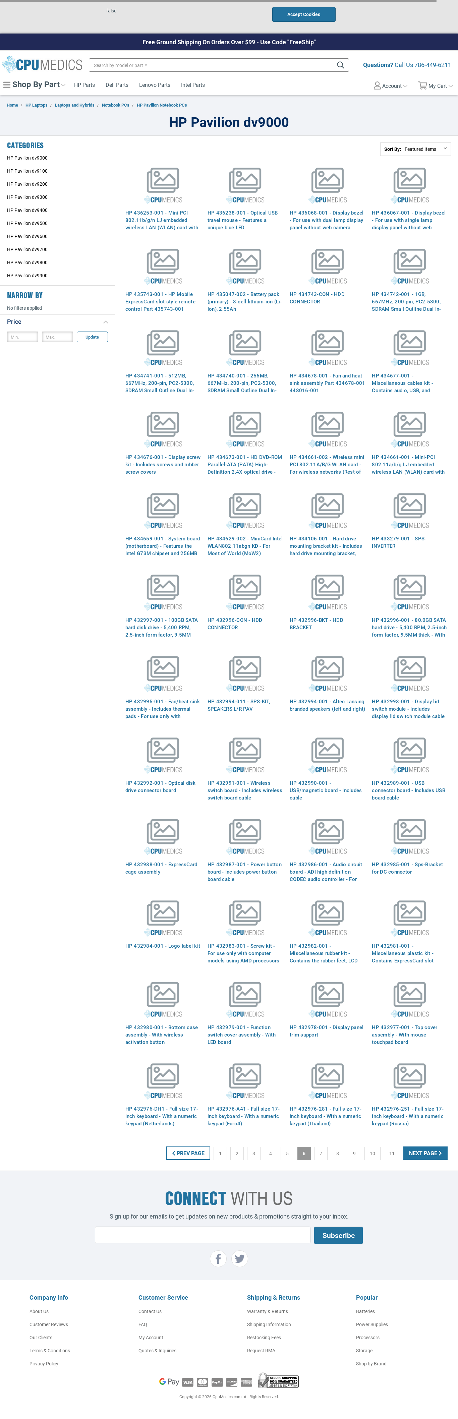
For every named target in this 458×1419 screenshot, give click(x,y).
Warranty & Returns (267, 1311)
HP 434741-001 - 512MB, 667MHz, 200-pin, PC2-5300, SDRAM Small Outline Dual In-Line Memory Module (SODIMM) (162, 386)
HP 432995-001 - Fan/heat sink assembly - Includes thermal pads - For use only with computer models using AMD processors (162, 716)
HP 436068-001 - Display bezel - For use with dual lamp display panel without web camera (326, 220)
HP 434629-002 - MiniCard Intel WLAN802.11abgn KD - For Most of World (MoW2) (245, 545)
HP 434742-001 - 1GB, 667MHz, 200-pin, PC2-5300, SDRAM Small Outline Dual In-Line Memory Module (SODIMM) (409, 305)
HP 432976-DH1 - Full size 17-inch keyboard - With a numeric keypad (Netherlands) (161, 1116)
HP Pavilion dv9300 (27, 197)
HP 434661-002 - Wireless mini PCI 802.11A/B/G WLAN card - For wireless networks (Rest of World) (327, 468)
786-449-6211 (432, 65)
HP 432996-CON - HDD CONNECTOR (235, 623)
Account (390, 85)
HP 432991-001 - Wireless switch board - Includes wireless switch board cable (245, 790)
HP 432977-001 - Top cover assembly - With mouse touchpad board (404, 1034)
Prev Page (188, 1153)
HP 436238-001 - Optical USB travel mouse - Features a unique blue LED (243, 220)
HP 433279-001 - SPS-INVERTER (399, 542)
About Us (39, 1311)
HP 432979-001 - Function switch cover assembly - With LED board (242, 1034)
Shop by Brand (371, 1363)
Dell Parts (117, 84)
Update (92, 337)
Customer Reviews (49, 1324)
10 (372, 1153)
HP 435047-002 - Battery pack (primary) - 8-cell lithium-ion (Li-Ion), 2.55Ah (245, 301)
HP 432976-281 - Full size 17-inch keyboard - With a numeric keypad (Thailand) (325, 1116)
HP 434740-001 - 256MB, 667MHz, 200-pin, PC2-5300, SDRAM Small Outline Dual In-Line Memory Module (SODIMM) (245, 386)
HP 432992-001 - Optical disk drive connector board (160, 786)
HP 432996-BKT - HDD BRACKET (316, 623)
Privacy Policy (44, 1363)
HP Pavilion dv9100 (27, 171)
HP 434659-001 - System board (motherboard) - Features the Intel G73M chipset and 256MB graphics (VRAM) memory (162, 549)
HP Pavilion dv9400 (27, 210)
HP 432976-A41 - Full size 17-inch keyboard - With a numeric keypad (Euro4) (244, 1116)
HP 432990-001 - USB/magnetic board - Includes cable (326, 790)
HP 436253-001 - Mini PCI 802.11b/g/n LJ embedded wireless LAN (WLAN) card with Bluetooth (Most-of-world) (161, 223)
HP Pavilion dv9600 (27, 236)
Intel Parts (193, 84)
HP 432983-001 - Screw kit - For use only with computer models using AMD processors (244, 953)
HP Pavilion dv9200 (27, 184)
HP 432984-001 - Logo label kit (163, 945)
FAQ (142, 1324)
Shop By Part (34, 84)
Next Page (425, 1153)
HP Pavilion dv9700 (27, 249)
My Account (150, 1337)
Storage (364, 1350)
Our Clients (41, 1337)
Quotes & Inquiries (157, 1350)
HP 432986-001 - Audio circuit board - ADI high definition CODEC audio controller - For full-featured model (326, 875)
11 (392, 1153)
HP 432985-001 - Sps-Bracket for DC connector (407, 868)
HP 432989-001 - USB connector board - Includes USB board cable (408, 790)
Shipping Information (269, 1324)
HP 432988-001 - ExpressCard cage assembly (161, 868)
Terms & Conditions (50, 1350)
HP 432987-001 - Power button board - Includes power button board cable (245, 871)
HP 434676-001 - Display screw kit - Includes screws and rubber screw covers (163, 464)
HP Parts (84, 84)
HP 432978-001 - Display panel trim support (326, 1031)
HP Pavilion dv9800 (27, 262)
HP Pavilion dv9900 (27, 275)
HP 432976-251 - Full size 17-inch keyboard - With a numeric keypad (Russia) (408, 1116)
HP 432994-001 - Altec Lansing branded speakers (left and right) (327, 705)
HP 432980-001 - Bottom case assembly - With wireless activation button (161, 1034)
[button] (57, 321)
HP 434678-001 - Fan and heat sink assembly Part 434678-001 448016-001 (327, 383)
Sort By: (392, 149)
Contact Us (150, 1311)
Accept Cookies (303, 14)
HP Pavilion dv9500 (27, 223)
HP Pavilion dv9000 (27, 158)
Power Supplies (372, 1324)
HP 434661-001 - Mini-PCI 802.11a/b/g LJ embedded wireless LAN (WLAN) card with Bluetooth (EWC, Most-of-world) (409, 468)
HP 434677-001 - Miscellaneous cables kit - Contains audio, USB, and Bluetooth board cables (402, 386)
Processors (368, 1337)
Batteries (365, 1311)
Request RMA (261, 1350)
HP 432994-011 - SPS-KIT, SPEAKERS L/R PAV (239, 705)
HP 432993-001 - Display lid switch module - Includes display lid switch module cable (408, 708)
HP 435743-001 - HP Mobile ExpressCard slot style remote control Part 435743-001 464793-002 (160, 305)
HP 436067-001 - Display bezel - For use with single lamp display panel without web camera (409, 223)
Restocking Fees (264, 1337)
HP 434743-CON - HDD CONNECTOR (317, 298)
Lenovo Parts (154, 84)
